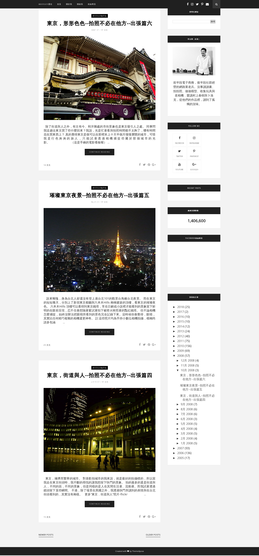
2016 (180, 317)
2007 (180, 448)
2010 (180, 346)
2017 (180, 312)
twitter (179, 153)
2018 (180, 307)
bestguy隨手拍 (100, 16)
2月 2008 (187, 438)
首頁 (59, 4)
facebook (179, 139)
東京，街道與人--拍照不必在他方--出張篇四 (99, 376)
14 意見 (47, 165)
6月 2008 (187, 419)
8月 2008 (187, 409)
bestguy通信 (45, 4)
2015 (180, 321)
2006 (180, 453)
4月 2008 (187, 429)
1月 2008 (187, 443)
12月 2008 (187, 360)
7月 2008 (187, 414)
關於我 (69, 4)
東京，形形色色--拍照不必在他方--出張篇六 (99, 23)
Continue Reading (99, 152)
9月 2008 (187, 404)
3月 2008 (187, 433)
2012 (180, 336)
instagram (194, 139)
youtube (179, 166)
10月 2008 (187, 370)
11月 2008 (187, 365)
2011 (180, 341)
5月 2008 (187, 424)
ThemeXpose (138, 552)
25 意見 (47, 345)
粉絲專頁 (92, 4)
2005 (180, 458)
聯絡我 (80, 4)
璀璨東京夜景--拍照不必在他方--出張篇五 (99, 195)
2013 (180, 331)
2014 (180, 326)
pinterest (194, 153)
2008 (180, 356)
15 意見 (47, 517)
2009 (180, 351)
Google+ (194, 166)
